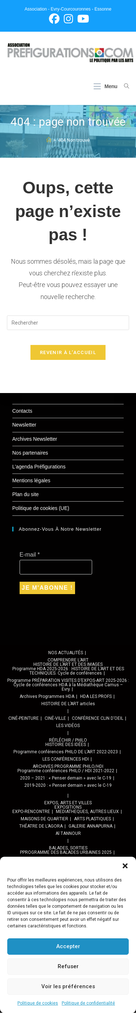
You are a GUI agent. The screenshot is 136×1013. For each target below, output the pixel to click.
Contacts (22, 411)
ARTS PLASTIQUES (92, 819)
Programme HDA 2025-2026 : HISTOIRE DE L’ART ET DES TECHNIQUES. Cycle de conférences (68, 671)
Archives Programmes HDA (47, 696)
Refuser (68, 966)
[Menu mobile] (106, 86)
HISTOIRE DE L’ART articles (68, 704)
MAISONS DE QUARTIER (44, 819)
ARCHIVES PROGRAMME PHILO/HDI (68, 766)
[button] (125, 865)
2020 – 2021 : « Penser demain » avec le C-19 (65, 778)
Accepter (68, 946)
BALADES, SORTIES (68, 848)
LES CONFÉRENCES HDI (65, 759)
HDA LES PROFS (96, 696)
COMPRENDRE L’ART (68, 660)
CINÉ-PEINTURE (23, 718)
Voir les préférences (68, 986)
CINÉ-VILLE (55, 718)
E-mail (30, 555)
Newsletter (24, 425)
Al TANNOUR (68, 833)
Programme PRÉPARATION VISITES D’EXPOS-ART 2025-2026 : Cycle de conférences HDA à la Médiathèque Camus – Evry (68, 685)
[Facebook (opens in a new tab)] (54, 18)
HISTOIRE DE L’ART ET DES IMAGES (68, 664)
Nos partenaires (30, 453)
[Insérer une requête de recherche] (68, 323)
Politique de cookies (37, 1003)
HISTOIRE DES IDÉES (65, 744)
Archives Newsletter (34, 439)
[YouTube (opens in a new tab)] (82, 18)
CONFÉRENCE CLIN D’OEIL (97, 718)
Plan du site (25, 495)
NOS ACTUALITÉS (65, 653)
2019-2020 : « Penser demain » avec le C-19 (68, 785)
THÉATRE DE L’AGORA (41, 826)
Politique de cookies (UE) (40, 508)
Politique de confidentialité (88, 1003)
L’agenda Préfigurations (39, 467)
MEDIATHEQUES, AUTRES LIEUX (87, 811)
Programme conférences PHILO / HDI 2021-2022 (65, 771)
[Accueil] (48, 140)
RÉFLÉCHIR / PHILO (68, 740)
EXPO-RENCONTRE (31, 811)
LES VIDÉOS (68, 726)
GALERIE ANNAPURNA (90, 826)
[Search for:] (124, 86)
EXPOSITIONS (68, 807)
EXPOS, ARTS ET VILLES (68, 803)
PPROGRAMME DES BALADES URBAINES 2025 (66, 852)
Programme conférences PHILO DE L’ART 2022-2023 (65, 752)
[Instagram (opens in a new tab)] (68, 18)
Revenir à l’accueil (68, 353)
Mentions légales (31, 481)
